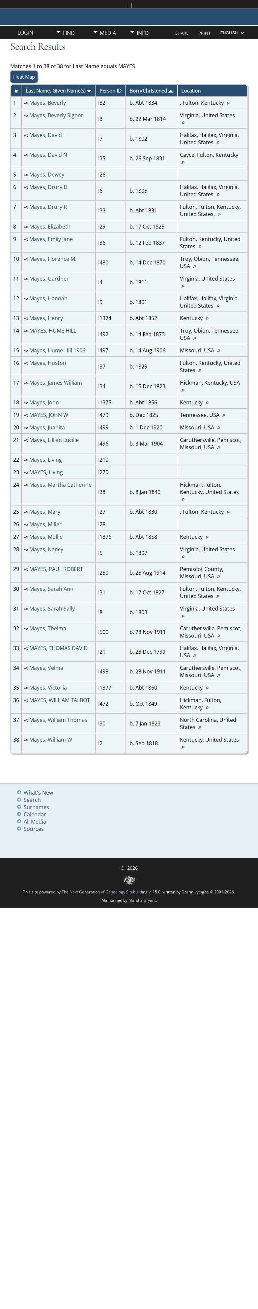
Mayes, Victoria (48, 687)
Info (143, 33)
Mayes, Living (45, 459)
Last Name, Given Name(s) (59, 90)
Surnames (36, 807)
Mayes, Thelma (47, 628)
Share (181, 33)
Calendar (35, 814)
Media (108, 33)
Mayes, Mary (44, 511)
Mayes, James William (55, 382)
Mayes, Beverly (47, 102)
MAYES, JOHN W (48, 415)
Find (69, 33)
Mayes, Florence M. (52, 258)
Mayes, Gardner (49, 278)
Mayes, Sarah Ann (51, 588)
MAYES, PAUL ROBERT (56, 569)
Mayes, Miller (45, 524)
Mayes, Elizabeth (50, 226)
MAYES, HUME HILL (52, 330)
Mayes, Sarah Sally (52, 608)
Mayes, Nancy (46, 549)
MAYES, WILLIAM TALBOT (59, 700)
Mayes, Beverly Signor (56, 115)
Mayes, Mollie (46, 536)
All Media (35, 821)
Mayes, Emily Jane (51, 239)
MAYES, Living (46, 472)
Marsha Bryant (142, 900)
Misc (69, 44)
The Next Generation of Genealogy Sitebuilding (105, 892)
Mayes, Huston (47, 363)
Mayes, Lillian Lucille (54, 440)
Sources (34, 828)
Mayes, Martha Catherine (60, 484)
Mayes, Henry (46, 318)
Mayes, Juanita (47, 427)
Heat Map (24, 76)
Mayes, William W (50, 739)
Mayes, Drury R (48, 206)
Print (204, 33)
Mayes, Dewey (46, 174)
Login (25, 32)
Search (32, 800)
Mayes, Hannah (48, 298)
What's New (38, 792)
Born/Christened (151, 90)
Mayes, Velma (46, 667)
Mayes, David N (48, 154)
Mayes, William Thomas (58, 719)
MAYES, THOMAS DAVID (58, 648)
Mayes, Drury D (48, 187)
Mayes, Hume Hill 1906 (57, 350)
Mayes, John (44, 402)
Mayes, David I (47, 135)
